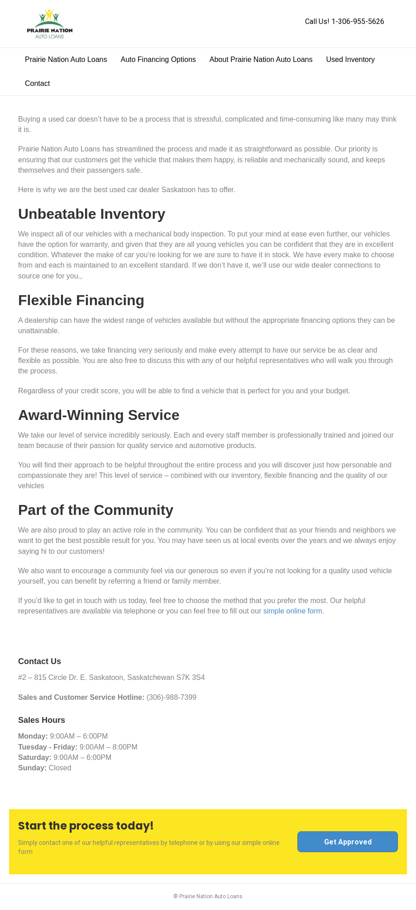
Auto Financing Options (158, 59)
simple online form (292, 611)
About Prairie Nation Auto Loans (261, 59)
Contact (37, 83)
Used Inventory (350, 59)
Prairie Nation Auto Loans (66, 59)
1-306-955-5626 (357, 21)
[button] (347, 841)
